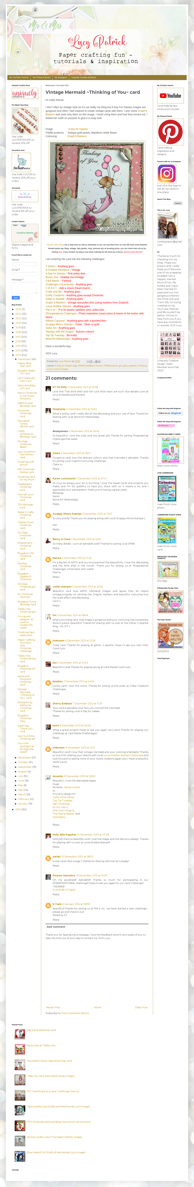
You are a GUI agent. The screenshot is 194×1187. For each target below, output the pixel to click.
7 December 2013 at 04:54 (79, 681)
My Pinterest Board (41, 77)
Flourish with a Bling (55, 245)
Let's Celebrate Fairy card (26, 379)
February (24, 799)
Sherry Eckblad (62, 703)
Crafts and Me (54, 291)
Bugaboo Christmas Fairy (24, 718)
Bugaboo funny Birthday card (27, 603)
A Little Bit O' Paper (64, 889)
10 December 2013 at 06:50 (79, 776)
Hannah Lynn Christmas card (26, 497)
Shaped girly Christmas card (25, 545)
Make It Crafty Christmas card (26, 515)
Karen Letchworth (64, 478)
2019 (18, 327)
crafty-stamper (62, 586)
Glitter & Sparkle (55, 298)
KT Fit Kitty (60, 387)
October (23, 762)
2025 (18, 309)
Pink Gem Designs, (63, 810)
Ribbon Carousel (55, 320)
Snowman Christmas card (24, 413)
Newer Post (53, 1007)
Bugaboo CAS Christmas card (26, 556)
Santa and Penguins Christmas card (24, 680)
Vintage (64, 369)
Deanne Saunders (64, 875)
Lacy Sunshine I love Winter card (27, 454)
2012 (18, 809)
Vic (55, 615)
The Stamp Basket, (64, 813)
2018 (18, 332)
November (24, 757)
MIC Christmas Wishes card (26, 470)
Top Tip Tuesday (55, 335)
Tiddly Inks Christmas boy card (27, 658)
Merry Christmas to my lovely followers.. (27, 395)
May (21, 785)
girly (125, 365)
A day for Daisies (78, 129)
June (21, 780)
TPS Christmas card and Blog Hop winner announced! (58, 1121)
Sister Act (51, 327)
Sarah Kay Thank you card (25, 728)
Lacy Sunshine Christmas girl (27, 737)
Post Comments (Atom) (75, 1013)
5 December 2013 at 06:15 (76, 453)
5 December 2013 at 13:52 (86, 539)
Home (97, 1007)
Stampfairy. (59, 817)
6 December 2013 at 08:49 (72, 615)
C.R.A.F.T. (51, 288)
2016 (18, 341)
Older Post (141, 1007)
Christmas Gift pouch (26, 463)
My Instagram (61, 77)
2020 (18, 323)
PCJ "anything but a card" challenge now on (53, 1091)
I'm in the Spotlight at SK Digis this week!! (26, 747)
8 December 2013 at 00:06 (75, 725)
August (23, 771)
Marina (57, 558)
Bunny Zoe (52, 277)
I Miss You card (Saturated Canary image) (51, 1076)
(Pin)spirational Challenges (61, 313)
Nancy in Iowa (61, 539)
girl (120, 365)
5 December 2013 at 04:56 (84, 431)
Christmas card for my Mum (26, 478)
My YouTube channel (19, 77)
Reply (56, 399)
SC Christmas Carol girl (25, 595)
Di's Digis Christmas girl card (27, 587)
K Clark (57, 904)
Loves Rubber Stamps (58, 306)
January (23, 803)
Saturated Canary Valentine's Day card (49, 1060)
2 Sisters (51, 266)
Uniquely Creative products (83, 77)
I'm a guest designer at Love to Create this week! (25, 622)
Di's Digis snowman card (24, 535)
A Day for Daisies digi (66, 365)
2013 (18, 355)
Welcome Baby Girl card (27, 387)
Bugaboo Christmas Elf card (26, 669)
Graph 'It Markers (55, 302)
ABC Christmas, (61, 803)
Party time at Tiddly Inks (41, 1045)
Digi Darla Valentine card (41, 1030)
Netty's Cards (72, 787)
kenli (56, 725)
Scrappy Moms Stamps (67, 513)
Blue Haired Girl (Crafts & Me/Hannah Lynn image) (56, 1152)
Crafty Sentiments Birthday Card (27, 434)
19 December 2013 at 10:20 (91, 875)
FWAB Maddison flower (90, 365)
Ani (55, 662)
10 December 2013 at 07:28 (93, 834)
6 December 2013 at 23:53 (73, 662)
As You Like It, (60, 807)
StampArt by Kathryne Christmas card (25, 706)
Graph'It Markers (77, 136)
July (21, 776)
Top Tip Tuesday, (62, 800)
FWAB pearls (111, 365)
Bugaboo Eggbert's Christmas (24, 576)
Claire (56, 453)
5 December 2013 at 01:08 (83, 387)
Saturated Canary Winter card (26, 424)
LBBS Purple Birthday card (27, 404)
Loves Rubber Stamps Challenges (124, 755)
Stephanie (59, 409)
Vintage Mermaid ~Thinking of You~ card (26, 693)
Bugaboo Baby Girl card (26, 372)
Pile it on (50, 309)
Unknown (59, 640)
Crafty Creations (55, 295)
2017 (18, 336)
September (25, 767)
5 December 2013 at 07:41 (91, 478)
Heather (58, 681)
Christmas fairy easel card (26, 634)
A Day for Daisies (55, 273)
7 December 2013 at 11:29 (87, 703)
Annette (58, 776)
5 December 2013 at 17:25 (77, 558)
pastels (132, 365)
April (21, 790)
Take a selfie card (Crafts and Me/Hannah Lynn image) (58, 1106)
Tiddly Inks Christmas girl (27, 610)
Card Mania (52, 280)
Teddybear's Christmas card (25, 487)
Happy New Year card (24, 364)
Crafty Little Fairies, (63, 797)
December (24, 359)
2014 (18, 350)
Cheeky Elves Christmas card (25, 525)
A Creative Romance (57, 269)
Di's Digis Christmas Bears (24, 444)
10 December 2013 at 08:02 (77, 856)
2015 (18, 346)
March (22, 794)
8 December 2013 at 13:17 (80, 747)
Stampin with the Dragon (60, 331)
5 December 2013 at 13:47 (97, 513)
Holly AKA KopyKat (64, 834)
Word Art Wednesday (58, 338)
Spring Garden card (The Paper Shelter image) (54, 1137)
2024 (18, 313)
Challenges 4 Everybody (60, 284)
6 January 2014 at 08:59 (76, 904)
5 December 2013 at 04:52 (81, 409)
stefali (57, 856)
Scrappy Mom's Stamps (59, 324)
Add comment (56, 926)
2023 (18, 318)
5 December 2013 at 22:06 (87, 586)
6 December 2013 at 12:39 (80, 640)
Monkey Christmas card (24, 566)
